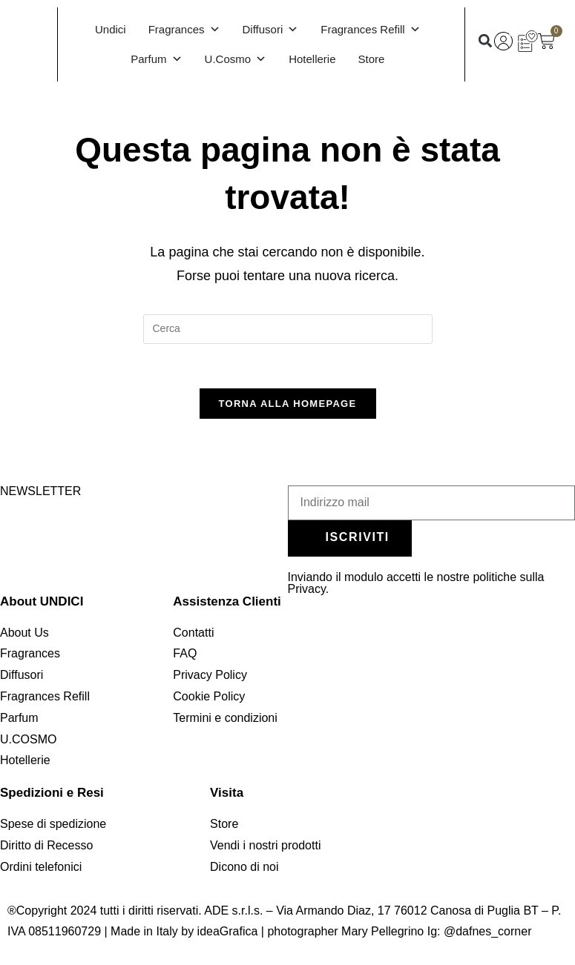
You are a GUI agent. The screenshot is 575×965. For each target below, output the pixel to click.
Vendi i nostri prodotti (265, 845)
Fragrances (184, 29)
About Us (24, 632)
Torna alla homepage (288, 403)
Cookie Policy (209, 696)
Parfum (156, 59)
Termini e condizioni (225, 718)
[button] (485, 41)
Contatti (193, 632)
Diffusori (271, 29)
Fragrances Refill (370, 29)
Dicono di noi (244, 866)
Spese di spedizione (53, 824)
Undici (110, 29)
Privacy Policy (210, 675)
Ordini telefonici (41, 866)
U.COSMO (28, 739)
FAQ (185, 653)
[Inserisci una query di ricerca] (288, 329)
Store (371, 59)
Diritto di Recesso (46, 845)
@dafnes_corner (488, 931)
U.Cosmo (236, 59)
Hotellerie (312, 59)
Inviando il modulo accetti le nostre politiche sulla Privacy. (416, 583)
